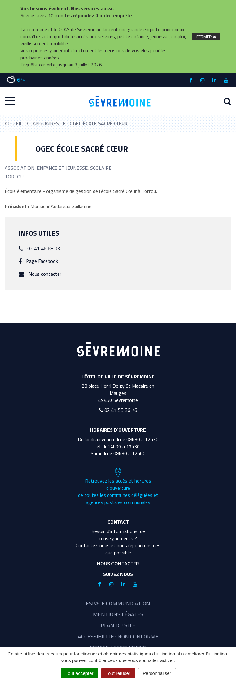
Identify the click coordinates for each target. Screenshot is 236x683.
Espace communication (118, 603)
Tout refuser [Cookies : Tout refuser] (118, 673)
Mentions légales (118, 614)
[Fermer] (206, 36)
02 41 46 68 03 (43, 248)
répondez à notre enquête (102, 15)
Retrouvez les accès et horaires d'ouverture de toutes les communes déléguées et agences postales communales (118, 487)
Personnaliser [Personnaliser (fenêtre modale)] (157, 673)
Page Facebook (42, 261)
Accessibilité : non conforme (118, 636)
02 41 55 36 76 (118, 410)
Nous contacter (44, 274)
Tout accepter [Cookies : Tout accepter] (80, 673)
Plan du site (118, 625)
